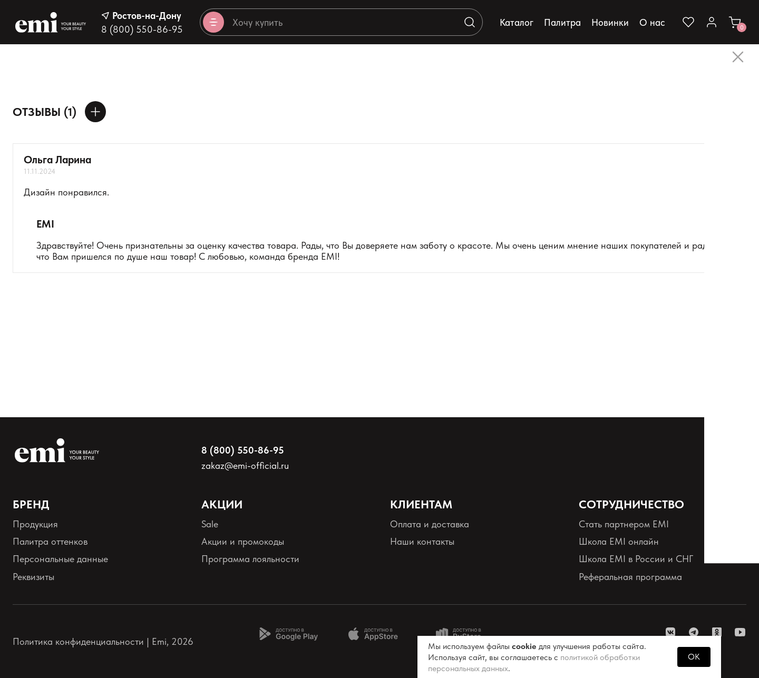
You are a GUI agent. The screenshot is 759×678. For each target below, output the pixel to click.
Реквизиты (33, 576)
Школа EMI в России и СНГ (636, 558)
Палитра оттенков (50, 541)
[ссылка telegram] (693, 632)
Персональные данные (60, 558)
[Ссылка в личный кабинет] (711, 22)
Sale (209, 523)
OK (694, 657)
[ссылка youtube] (740, 632)
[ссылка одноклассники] (717, 632)
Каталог (516, 22)
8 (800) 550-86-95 (142, 29)
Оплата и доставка (429, 523)
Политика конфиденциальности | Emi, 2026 (103, 641)
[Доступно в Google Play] (288, 633)
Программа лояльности (250, 558)
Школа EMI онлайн (619, 541)
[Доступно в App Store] (377, 633)
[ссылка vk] (670, 632)
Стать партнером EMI (624, 523)
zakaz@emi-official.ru (245, 465)
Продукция (35, 523)
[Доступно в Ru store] (465, 633)
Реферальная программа (630, 576)
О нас (652, 22)
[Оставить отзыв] (95, 111)
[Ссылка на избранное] (688, 22)
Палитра (562, 22)
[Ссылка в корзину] (734, 22)
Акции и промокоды (242, 541)
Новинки (610, 22)
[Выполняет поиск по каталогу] (469, 22)
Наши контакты (422, 541)
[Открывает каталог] (213, 22)
